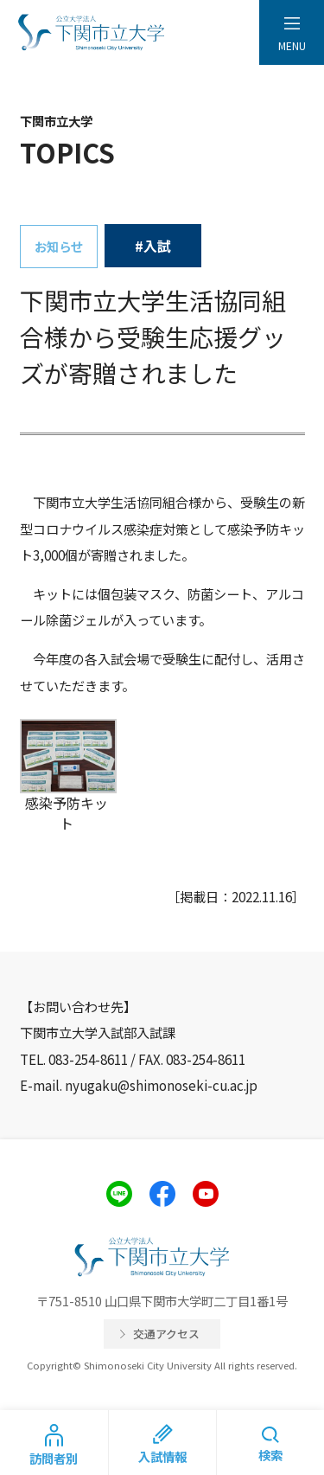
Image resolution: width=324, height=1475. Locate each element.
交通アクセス (166, 1333)
